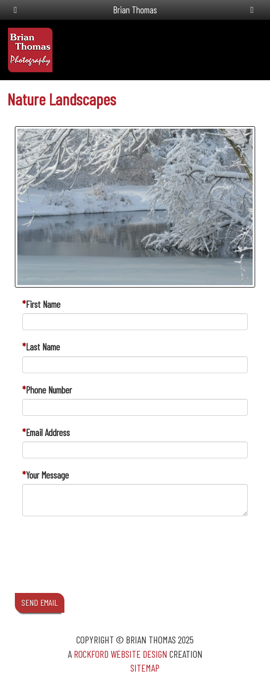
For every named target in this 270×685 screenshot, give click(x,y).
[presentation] (97, 563)
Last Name (43, 346)
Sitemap (145, 668)
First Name (43, 304)
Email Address (48, 432)
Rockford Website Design (120, 654)
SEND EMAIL (39, 602)
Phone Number (49, 389)
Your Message (47, 475)
